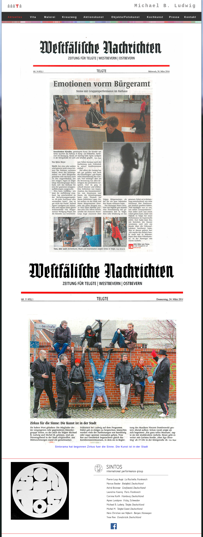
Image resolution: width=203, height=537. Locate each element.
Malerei (49, 17)
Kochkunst (155, 17)
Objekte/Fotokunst (125, 17)
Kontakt (190, 17)
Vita (33, 17)
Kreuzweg (69, 17)
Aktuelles (15, 17)
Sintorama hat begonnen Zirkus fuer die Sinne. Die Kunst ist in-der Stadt (101, 446)
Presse (174, 17)
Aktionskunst (93, 17)
